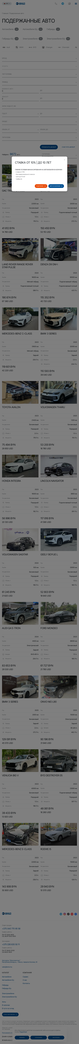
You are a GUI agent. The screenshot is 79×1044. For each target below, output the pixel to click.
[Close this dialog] (64, 160)
